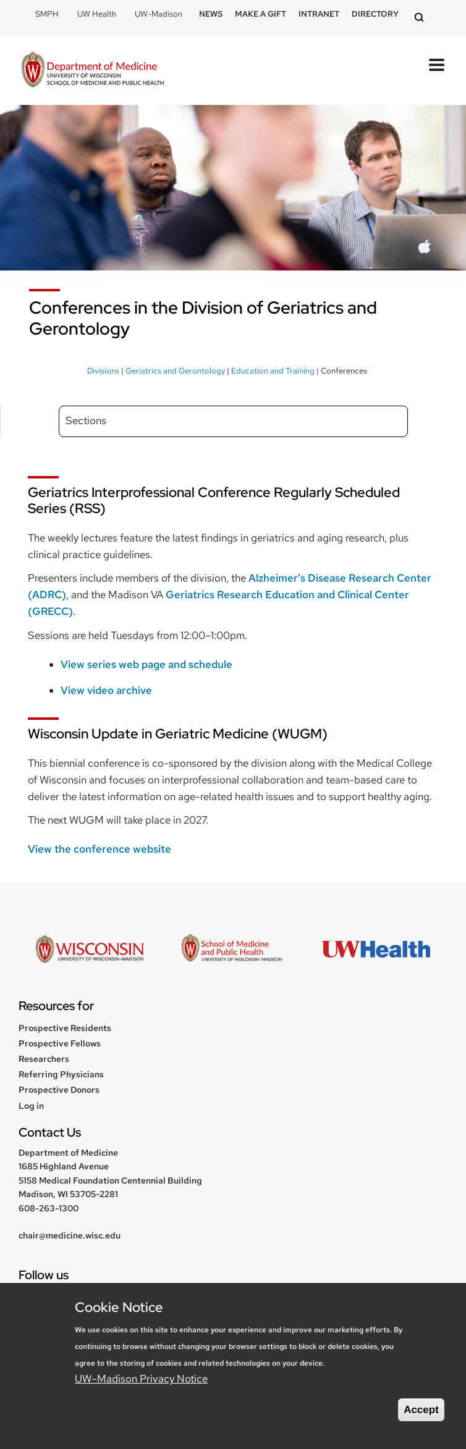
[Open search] (421, 18)
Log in (31, 1105)
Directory (375, 14)
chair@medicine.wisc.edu (70, 1235)
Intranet (319, 14)
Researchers (44, 1058)
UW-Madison (158, 14)
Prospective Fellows (60, 1043)
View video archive (106, 690)
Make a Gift (260, 14)
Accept (421, 1410)
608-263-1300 (48, 1208)
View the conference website (99, 849)
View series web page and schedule (146, 664)
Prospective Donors (59, 1089)
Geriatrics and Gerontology (175, 370)
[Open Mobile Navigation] (436, 65)
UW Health (96, 14)
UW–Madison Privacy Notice (141, 1378)
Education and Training (273, 370)
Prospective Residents (65, 1028)
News (210, 14)
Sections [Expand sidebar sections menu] (86, 420)
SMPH (47, 14)
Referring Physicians (61, 1074)
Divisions (103, 370)
